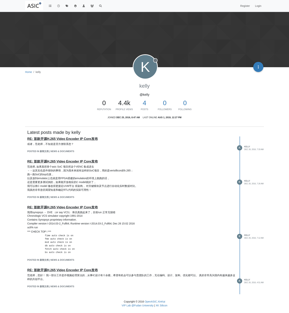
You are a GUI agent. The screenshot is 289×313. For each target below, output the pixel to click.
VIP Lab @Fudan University (138, 305)
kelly (247, 147)
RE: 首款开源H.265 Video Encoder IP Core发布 (62, 139)
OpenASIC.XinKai (155, 301)
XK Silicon (161, 305)
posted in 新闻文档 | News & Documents (50, 151)
